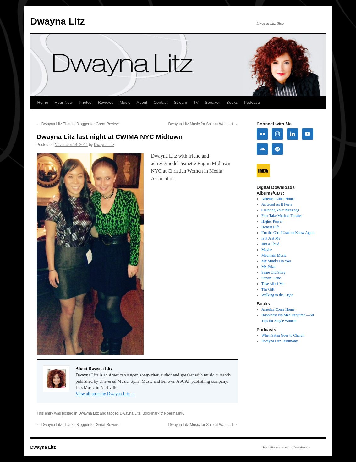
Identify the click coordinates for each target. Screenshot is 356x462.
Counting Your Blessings (280, 210)
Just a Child (270, 244)
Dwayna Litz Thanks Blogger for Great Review (78, 124)
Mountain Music (274, 255)
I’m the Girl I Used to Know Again (287, 233)
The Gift (267, 289)
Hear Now (63, 102)
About (142, 102)
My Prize (268, 266)
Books (232, 102)
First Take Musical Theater (281, 216)
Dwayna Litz (57, 21)
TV (196, 102)
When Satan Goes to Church (282, 335)
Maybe (266, 250)
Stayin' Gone (271, 278)
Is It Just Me (270, 238)
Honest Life (270, 227)
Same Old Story (273, 272)
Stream (180, 102)
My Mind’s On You (276, 261)
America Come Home (277, 199)
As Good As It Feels (276, 204)
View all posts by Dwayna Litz (105, 394)
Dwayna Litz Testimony (279, 341)
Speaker (212, 102)
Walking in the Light (277, 295)
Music (125, 102)
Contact (161, 102)
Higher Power (271, 221)
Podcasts (252, 102)
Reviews (105, 102)
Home (42, 102)
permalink (175, 413)
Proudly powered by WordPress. (287, 447)
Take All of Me (272, 283)
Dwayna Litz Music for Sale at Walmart (203, 124)
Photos (85, 102)
